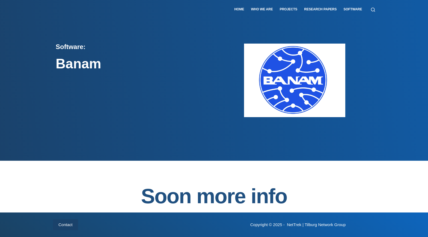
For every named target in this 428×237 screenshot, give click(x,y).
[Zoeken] (373, 10)
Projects (289, 9)
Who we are (262, 9)
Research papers (320, 9)
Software (353, 9)
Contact (65, 224)
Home (239, 9)
